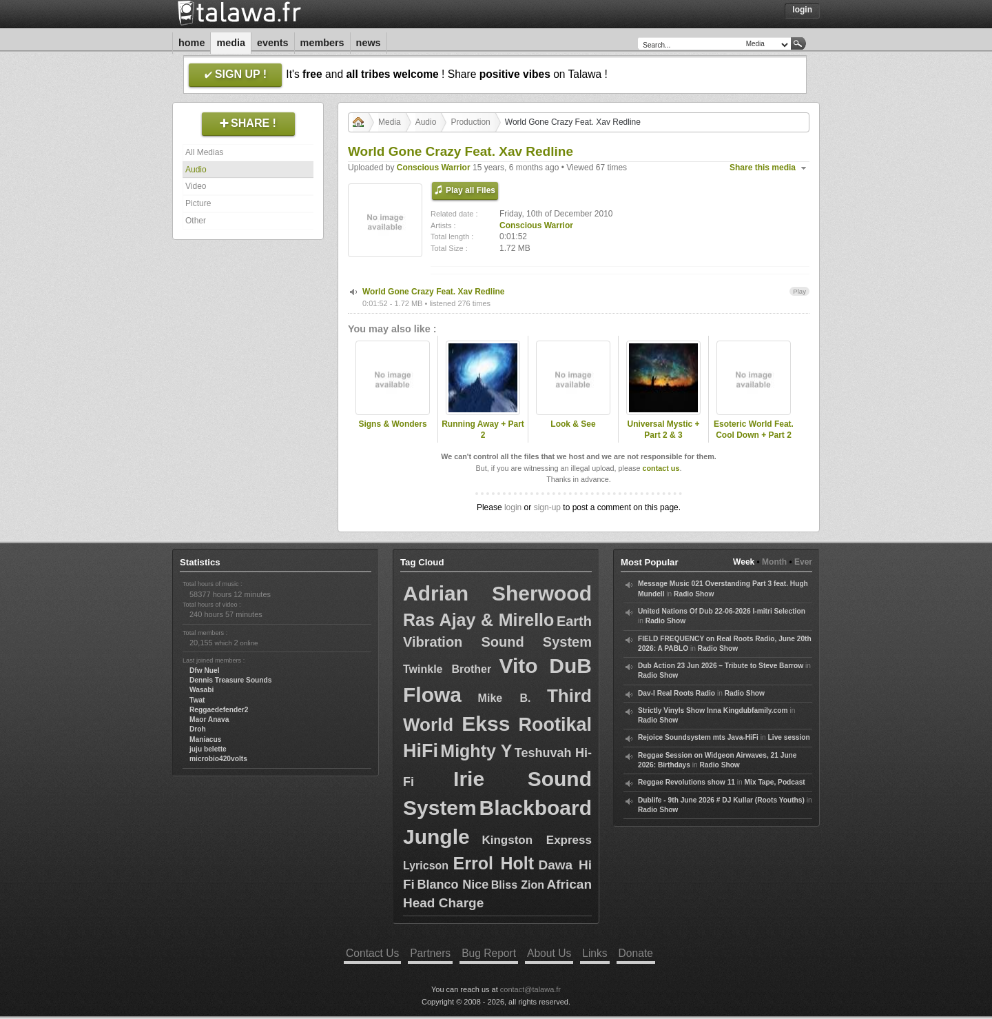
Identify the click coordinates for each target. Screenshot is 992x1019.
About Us (549, 953)
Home (191, 42)
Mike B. (504, 698)
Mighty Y (476, 750)
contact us (660, 468)
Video (195, 186)
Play (799, 291)
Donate (636, 953)
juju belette (208, 749)
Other (195, 220)
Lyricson (425, 865)
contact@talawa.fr (530, 989)
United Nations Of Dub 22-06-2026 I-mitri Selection (721, 611)
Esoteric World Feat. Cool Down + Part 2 (754, 430)
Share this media (763, 167)
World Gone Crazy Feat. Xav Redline (433, 291)
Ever (803, 562)
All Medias (204, 152)
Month (774, 562)
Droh (197, 729)
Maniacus (205, 739)
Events (273, 42)
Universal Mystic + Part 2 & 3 (663, 430)
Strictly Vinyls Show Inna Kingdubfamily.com (713, 710)
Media (230, 42)
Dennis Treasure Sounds (230, 680)
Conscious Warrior (434, 167)
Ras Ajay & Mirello (478, 619)
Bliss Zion (517, 885)
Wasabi (201, 690)
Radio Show (694, 594)
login (512, 507)
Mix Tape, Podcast (775, 782)
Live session (789, 737)
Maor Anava (209, 719)
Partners (430, 953)
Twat (197, 700)
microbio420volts (218, 759)
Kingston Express (537, 840)
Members (322, 42)
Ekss (486, 723)
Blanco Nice (452, 884)
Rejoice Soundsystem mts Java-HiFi (698, 737)
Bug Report (489, 953)
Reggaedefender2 (219, 710)
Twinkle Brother (447, 669)
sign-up (547, 507)
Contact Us (372, 953)
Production (470, 122)
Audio (196, 169)
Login (802, 9)
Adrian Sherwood (497, 593)
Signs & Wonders (392, 424)
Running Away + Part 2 (483, 430)
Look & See (572, 424)
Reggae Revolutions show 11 (686, 782)
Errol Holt (494, 863)
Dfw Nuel (204, 670)
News (368, 42)
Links (594, 953)
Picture (198, 203)
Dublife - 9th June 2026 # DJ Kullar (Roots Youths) (721, 800)
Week (743, 562)
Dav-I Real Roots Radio (676, 693)
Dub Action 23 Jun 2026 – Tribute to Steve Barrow (720, 665)
